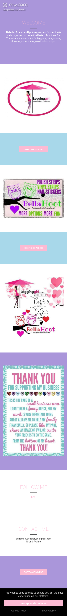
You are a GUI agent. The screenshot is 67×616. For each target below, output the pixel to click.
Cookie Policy (18, 610)
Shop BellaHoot (33, 248)
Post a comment (33, 572)
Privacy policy (48, 610)
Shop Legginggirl (33, 149)
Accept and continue (33, 603)
